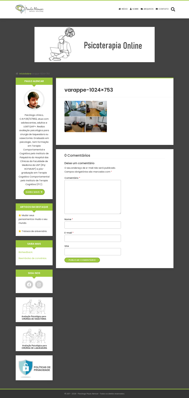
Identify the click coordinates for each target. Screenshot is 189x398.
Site (66, 246)
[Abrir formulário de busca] (173, 9)
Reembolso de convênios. (33, 258)
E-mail (69, 232)
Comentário (72, 178)
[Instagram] (39, 284)
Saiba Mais (34, 192)
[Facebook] (29, 284)
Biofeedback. (26, 252)
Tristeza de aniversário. (34, 231)
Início (22, 73)
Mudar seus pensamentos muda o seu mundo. (33, 219)
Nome (68, 219)
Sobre (28, 73)
